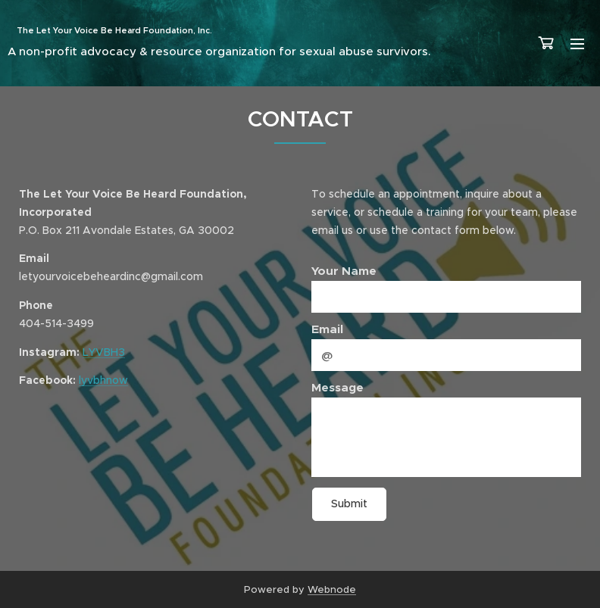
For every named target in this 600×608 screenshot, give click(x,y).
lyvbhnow (103, 381)
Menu (577, 44)
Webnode (332, 589)
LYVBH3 (104, 352)
